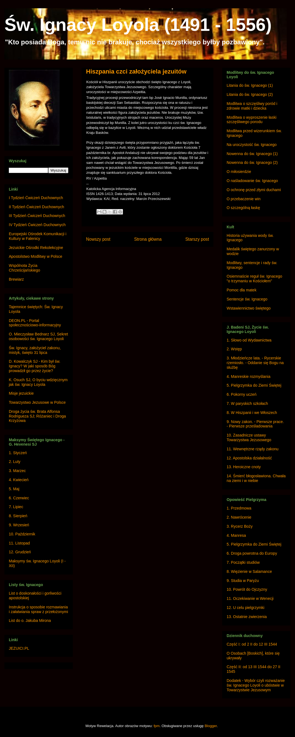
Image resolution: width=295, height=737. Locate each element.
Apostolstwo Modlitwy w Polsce (35, 256)
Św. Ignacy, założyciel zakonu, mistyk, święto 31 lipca (35, 350)
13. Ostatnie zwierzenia (247, 616)
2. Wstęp (234, 349)
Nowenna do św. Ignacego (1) (252, 153)
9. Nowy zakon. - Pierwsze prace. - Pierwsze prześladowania (255, 424)
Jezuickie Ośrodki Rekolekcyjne (36, 247)
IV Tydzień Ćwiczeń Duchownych (37, 225)
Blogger (211, 726)
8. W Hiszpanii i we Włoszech (252, 412)
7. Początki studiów (243, 562)
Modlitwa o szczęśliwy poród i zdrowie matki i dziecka (252, 105)
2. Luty (14, 461)
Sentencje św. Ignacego (247, 299)
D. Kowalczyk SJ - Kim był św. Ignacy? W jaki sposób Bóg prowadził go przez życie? (34, 366)
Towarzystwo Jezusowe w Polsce (37, 402)
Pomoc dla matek (241, 290)
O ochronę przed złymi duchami (254, 190)
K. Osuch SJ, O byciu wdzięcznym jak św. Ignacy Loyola (38, 382)
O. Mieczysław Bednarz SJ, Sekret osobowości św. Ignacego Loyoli (38, 336)
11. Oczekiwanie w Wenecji (250, 598)
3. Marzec (17, 470)
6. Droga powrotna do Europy (252, 553)
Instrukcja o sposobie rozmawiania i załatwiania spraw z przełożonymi (38, 609)
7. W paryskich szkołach (247, 403)
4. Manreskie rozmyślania (248, 376)
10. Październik (22, 534)
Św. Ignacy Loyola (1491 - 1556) (138, 25)
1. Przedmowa (239, 508)
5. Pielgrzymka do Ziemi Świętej (254, 385)
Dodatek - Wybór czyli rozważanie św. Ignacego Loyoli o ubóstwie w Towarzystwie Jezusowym (256, 685)
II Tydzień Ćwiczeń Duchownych (36, 207)
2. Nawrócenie (239, 517)
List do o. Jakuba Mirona (30, 620)
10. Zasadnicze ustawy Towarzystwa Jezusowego (249, 437)
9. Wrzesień (19, 525)
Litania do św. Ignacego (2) (250, 94)
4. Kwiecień (19, 480)
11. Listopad (19, 543)
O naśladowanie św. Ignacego (252, 180)
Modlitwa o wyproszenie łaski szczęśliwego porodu (252, 119)
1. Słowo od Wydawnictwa (249, 340)
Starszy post (197, 239)
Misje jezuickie (21, 393)
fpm (157, 726)
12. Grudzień (20, 552)
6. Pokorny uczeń (241, 394)
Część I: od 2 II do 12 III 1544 (252, 644)
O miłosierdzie (239, 171)
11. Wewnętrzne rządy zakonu (252, 449)
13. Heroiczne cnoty (244, 467)
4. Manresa (236, 535)
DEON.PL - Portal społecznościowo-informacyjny (35, 322)
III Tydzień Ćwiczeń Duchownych (37, 215)
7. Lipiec (16, 507)
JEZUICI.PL (19, 648)
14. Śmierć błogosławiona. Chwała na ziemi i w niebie (256, 478)
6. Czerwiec (19, 498)
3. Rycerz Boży (240, 526)
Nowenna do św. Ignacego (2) (252, 162)
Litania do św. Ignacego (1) (250, 85)
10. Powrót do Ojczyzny (247, 589)
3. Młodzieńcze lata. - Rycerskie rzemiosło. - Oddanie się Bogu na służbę (255, 363)
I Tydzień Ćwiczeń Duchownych (36, 198)
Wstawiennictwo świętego (249, 308)
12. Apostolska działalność (249, 458)
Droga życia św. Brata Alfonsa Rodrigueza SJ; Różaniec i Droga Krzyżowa (37, 416)
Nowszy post (98, 239)
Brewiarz (16, 279)
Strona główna (148, 239)
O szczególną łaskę (243, 207)
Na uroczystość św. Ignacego (252, 144)
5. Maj (14, 489)
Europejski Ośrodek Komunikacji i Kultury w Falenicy (37, 236)
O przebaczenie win (244, 199)
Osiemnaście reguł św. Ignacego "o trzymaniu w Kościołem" (254, 278)
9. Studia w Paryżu (243, 580)
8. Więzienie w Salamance (249, 571)
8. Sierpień (18, 516)
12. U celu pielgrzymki (245, 607)
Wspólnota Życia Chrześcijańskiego (24, 267)
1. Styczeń (18, 453)
